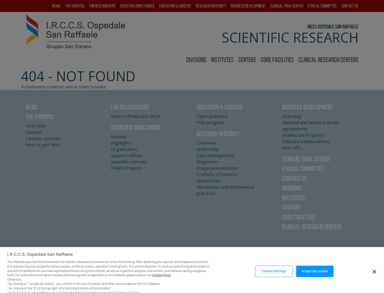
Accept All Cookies (315, 275)
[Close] (374, 275)
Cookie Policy (161, 279)
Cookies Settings (273, 275)
